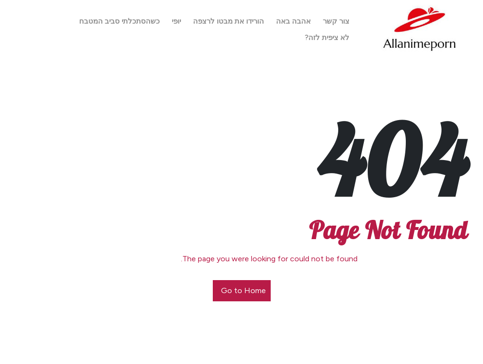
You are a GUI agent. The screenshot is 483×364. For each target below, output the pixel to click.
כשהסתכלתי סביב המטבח (119, 21)
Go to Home (243, 290)
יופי (176, 21)
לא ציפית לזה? (327, 37)
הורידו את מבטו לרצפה (228, 21)
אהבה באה (293, 21)
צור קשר (336, 21)
